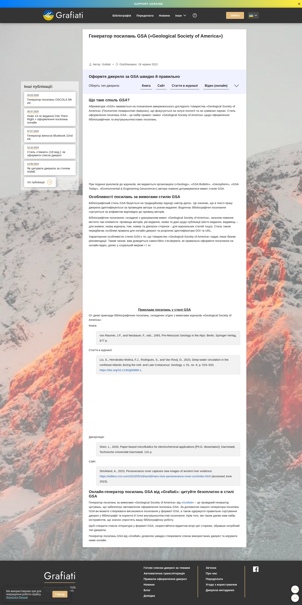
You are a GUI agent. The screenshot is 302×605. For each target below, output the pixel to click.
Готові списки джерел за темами (167, 567)
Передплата (145, 15)
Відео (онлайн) (216, 85)
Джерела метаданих (220, 590)
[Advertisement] (265, 87)
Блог (147, 590)
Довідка (149, 595)
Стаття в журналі (185, 85)
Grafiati (106, 64)
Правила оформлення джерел (165, 579)
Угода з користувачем (221, 584)
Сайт (161, 85)
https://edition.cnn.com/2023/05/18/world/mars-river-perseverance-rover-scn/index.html (155, 476)
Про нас (211, 573)
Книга (146, 85)
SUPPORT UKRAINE (148, 3)
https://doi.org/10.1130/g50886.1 (120, 370)
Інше (181, 15)
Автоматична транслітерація (164, 573)
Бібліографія (121, 15)
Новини (164, 15)
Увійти (235, 15)
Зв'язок (211, 567)
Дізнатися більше (17, 597)
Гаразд (60, 594)
